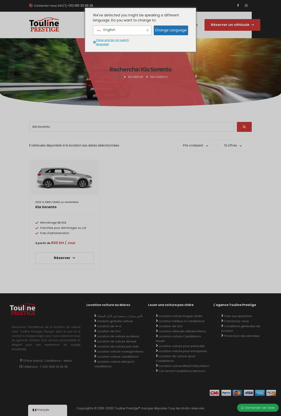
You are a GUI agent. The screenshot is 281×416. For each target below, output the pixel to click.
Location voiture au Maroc (108, 305)
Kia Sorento (46, 206)
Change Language (171, 30)
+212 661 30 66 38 (80, 5)
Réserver (64, 257)
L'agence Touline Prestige (234, 305)
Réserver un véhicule (232, 24)
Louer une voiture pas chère (171, 305)
